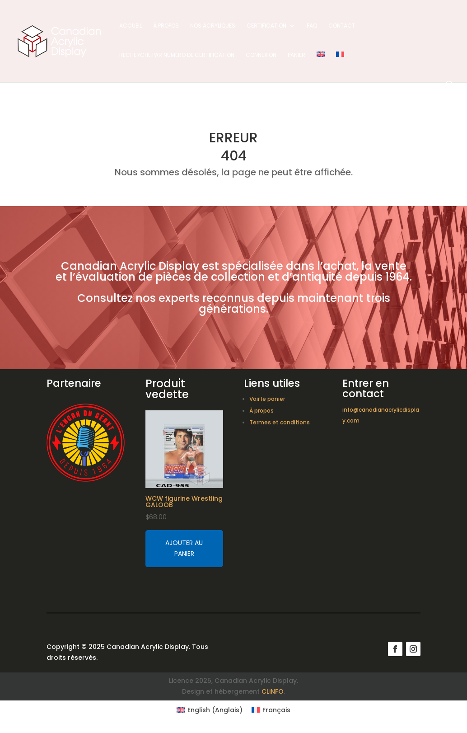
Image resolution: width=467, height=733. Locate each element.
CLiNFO (273, 691)
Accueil (130, 26)
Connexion (261, 55)
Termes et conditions (279, 422)
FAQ (312, 26)
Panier (296, 55)
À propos (166, 26)
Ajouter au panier (184, 548)
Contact (341, 26)
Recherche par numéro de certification (176, 55)
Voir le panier (267, 399)
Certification (266, 26)
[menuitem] (321, 66)
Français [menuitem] (276, 709)
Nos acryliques (212, 26)
